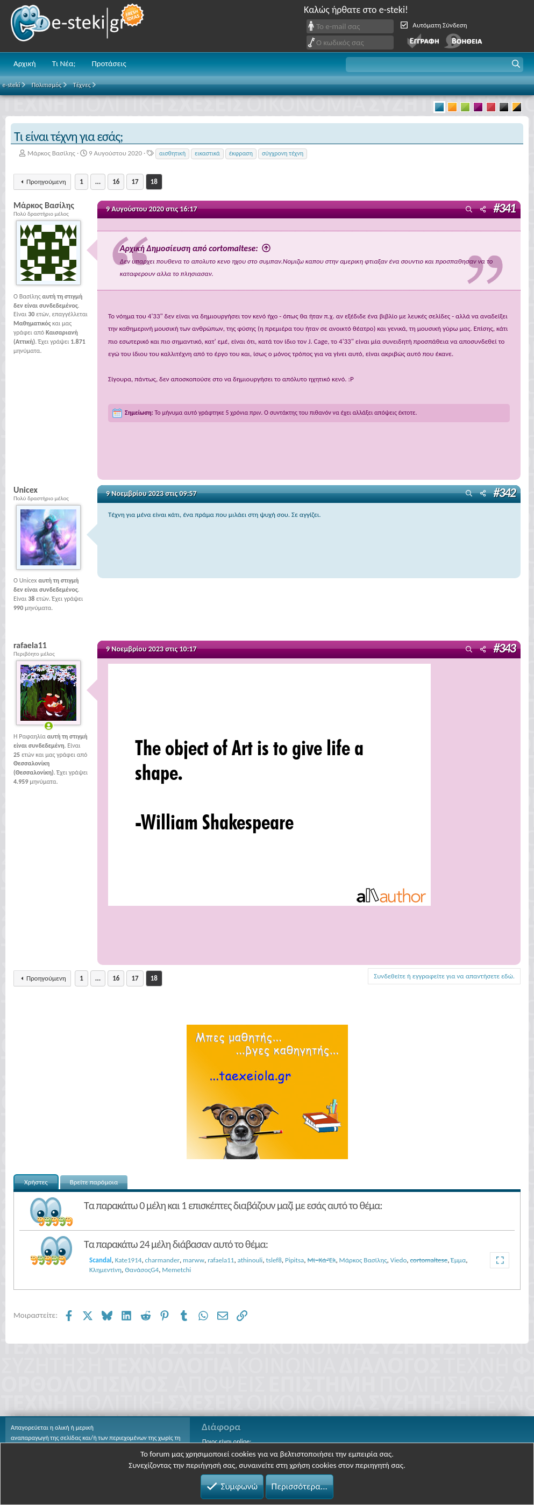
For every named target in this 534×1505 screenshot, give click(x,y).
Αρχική (24, 63)
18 (154, 182)
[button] (434, 64)
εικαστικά (207, 153)
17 (134, 182)
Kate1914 (128, 1259)
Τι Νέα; (64, 63)
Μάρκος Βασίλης (51, 153)
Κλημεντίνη (105, 1270)
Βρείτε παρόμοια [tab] (94, 1181)
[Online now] (49, 726)
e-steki (78, 26)
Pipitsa (294, 1259)
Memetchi (176, 1270)
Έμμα (458, 1259)
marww (193, 1259)
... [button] (98, 182)
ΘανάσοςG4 (142, 1270)
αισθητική (172, 153)
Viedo (398, 1259)
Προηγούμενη (46, 182)
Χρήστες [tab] (36, 1181)
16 (115, 182)
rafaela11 (221, 1259)
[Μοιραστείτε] (483, 209)
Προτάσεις (108, 63)
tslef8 (274, 1259)
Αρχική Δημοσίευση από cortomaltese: (220, 248)
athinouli (250, 1259)
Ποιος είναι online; (226, 1441)
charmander (162, 1259)
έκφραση (241, 153)
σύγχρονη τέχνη (282, 153)
